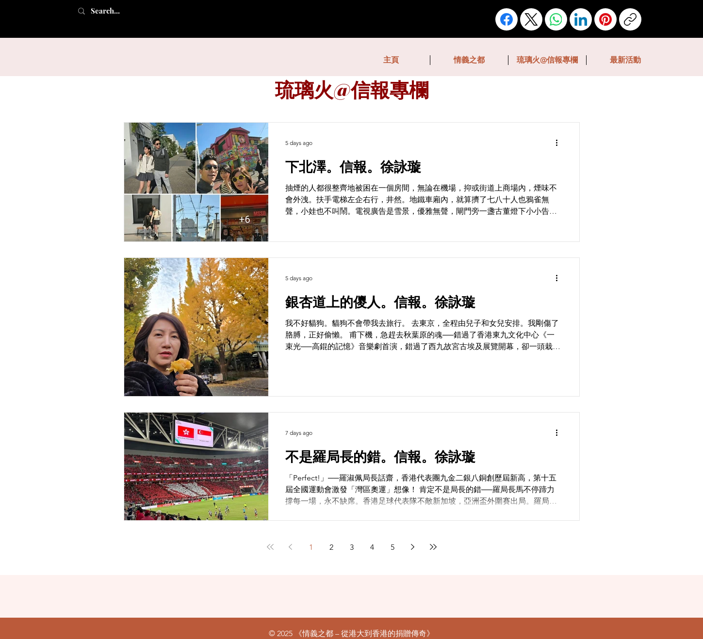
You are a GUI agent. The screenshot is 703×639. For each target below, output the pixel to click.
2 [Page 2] (331, 547)
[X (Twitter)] (531, 19)
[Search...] (116, 11)
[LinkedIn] (581, 19)
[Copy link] (630, 19)
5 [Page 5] (392, 547)
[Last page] (433, 547)
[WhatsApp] (556, 19)
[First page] (270, 547)
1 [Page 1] (311, 547)
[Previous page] (290, 547)
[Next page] (413, 547)
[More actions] (560, 142)
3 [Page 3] (352, 547)
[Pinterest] (605, 19)
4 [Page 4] (372, 547)
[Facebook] (506, 19)
